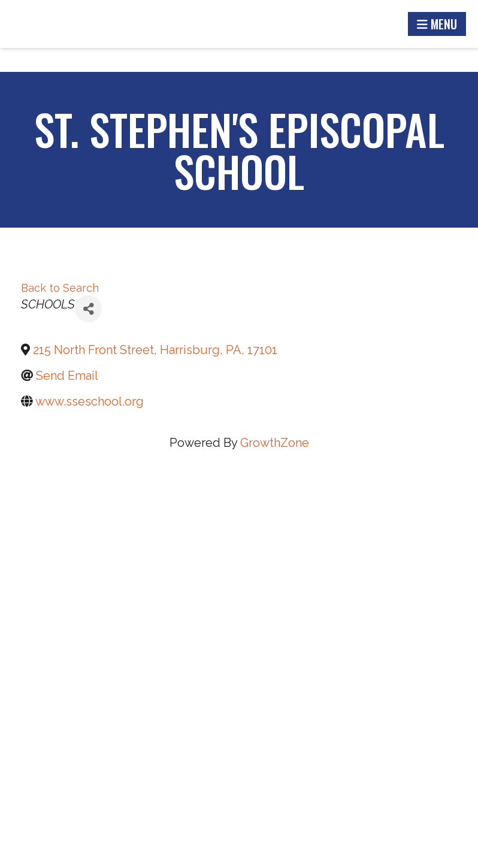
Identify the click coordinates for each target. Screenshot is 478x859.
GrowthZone (274, 442)
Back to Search (60, 288)
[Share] (88, 308)
